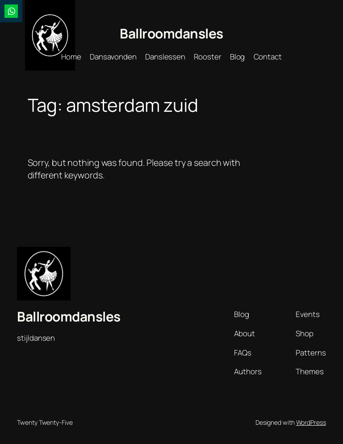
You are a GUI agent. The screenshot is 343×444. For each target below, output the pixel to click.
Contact (268, 56)
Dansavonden (113, 56)
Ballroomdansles (171, 33)
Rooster (207, 56)
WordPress (311, 422)
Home (71, 56)
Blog (237, 56)
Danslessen (165, 56)
